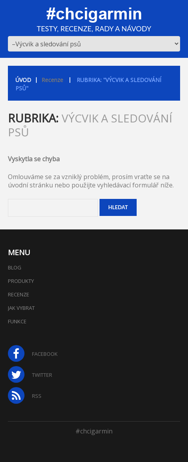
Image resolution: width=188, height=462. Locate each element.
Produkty (21, 280)
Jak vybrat (21, 307)
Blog (14, 267)
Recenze (52, 80)
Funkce (17, 321)
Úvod (23, 80)
